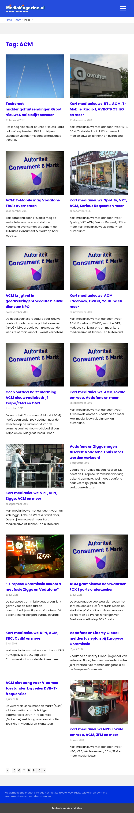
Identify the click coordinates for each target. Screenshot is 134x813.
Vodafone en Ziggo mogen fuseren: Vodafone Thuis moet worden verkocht (96, 452)
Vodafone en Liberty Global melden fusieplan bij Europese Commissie (96, 638)
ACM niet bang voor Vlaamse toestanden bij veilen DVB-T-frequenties (32, 688)
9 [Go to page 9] (34, 770)
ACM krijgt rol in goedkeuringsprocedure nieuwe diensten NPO (34, 301)
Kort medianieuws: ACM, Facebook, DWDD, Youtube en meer (96, 301)
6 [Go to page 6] (19, 770)
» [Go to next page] (44, 770)
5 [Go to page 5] (14, 770)
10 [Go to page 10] (39, 770)
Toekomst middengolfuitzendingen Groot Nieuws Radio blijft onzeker (34, 109)
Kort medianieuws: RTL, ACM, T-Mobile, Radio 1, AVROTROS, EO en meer (98, 109)
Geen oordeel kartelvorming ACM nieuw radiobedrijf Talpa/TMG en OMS (31, 398)
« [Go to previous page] (7, 770)
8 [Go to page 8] (29, 770)
